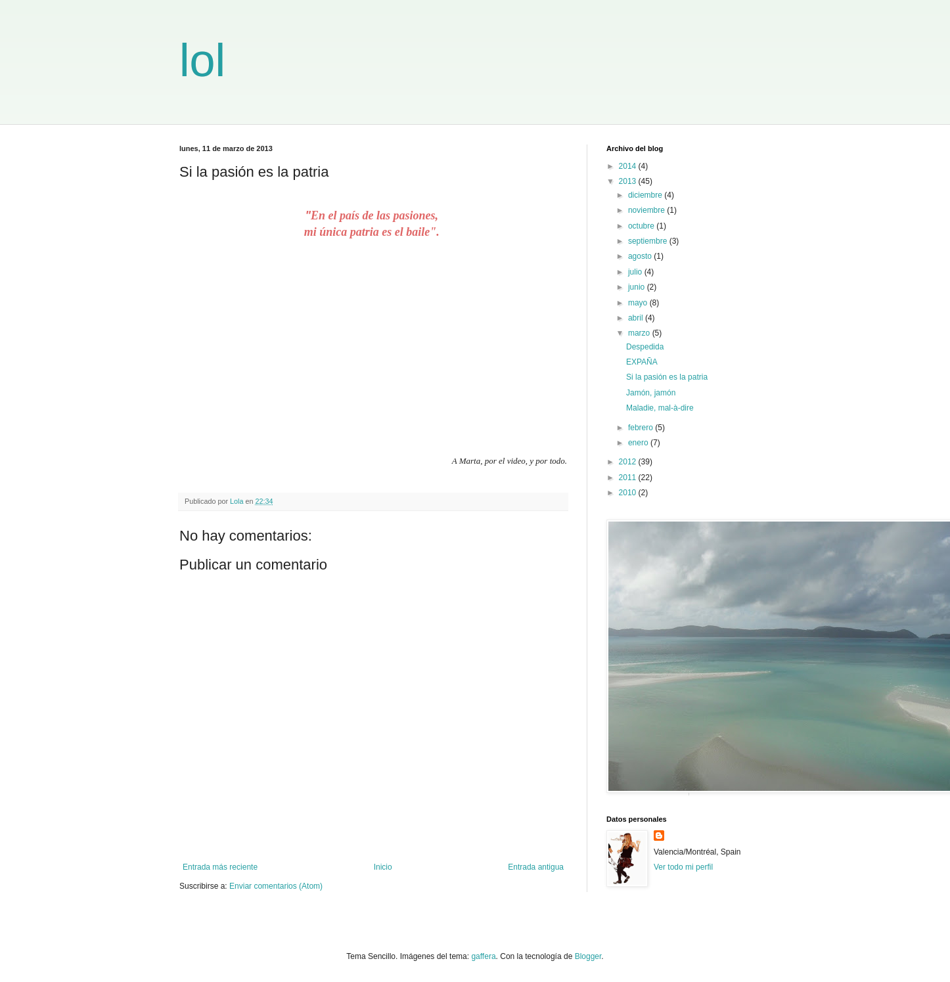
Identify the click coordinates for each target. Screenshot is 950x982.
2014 (629, 166)
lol (202, 60)
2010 (629, 492)
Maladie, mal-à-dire (660, 408)
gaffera (483, 956)
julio (636, 272)
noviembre (647, 210)
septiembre (648, 241)
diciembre (646, 195)
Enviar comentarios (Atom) (276, 886)
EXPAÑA (642, 362)
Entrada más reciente (220, 867)
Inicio (383, 867)
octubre (642, 226)
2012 (629, 461)
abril (636, 318)
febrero (641, 427)
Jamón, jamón (650, 392)
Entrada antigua (536, 867)
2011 (629, 477)
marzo (640, 333)
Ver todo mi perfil (683, 867)
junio (637, 287)
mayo (639, 302)
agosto (641, 256)
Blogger (588, 956)
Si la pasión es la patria (667, 377)
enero (639, 442)
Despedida (645, 346)
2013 (629, 181)
